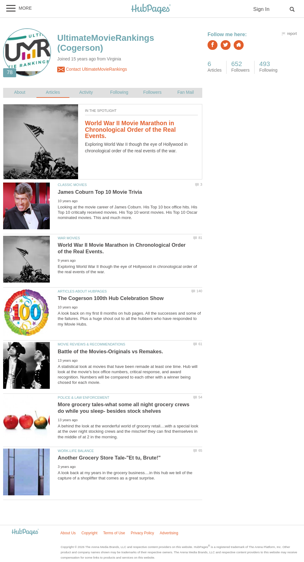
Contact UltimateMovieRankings (92, 69)
